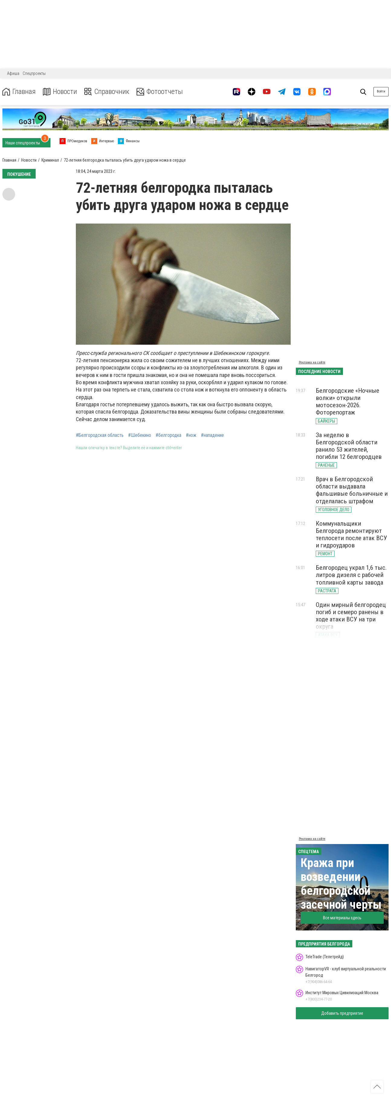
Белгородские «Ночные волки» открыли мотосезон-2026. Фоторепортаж (347, 401)
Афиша (13, 73)
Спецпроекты (34, 73)
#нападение (212, 435)
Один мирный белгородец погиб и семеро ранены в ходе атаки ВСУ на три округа (351, 615)
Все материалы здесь (342, 917)
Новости (60, 92)
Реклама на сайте (312, 362)
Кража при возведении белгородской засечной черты (341, 884)
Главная (19, 92)
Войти (381, 91)
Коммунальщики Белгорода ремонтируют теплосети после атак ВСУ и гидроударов (351, 534)
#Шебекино (139, 435)
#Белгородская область (100, 435)
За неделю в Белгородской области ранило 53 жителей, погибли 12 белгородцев (349, 445)
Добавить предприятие (342, 1013)
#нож (191, 435)
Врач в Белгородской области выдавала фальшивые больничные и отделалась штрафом (352, 489)
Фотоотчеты (160, 92)
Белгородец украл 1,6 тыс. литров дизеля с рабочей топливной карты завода (351, 575)
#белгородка (168, 435)
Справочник (106, 92)
